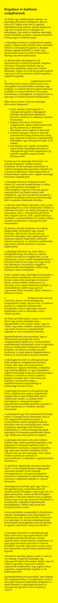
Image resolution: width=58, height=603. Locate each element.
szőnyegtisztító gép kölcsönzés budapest (22, 528)
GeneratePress (18, 601)
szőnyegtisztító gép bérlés (18, 81)
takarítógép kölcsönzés (17, 298)
